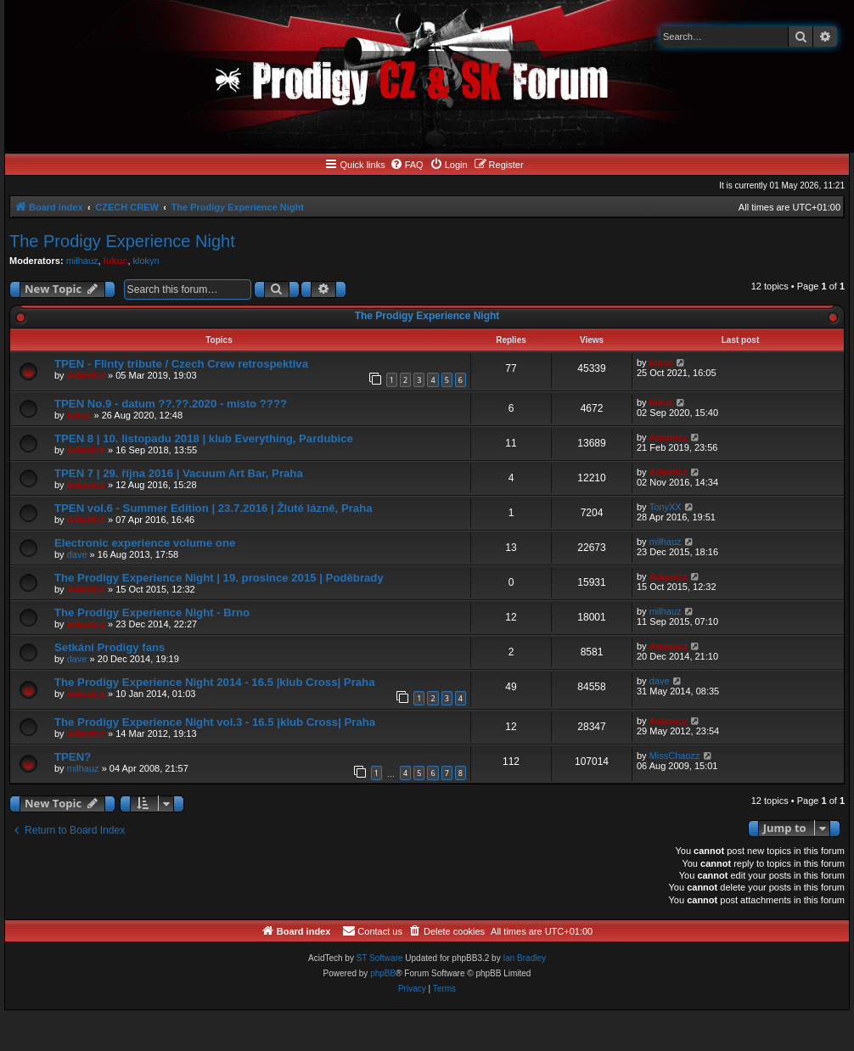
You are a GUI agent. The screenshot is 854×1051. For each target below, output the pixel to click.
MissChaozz (674, 755)
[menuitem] (407, 165)
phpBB (383, 973)
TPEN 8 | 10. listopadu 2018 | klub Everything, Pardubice (203, 438)
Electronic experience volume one (144, 543)
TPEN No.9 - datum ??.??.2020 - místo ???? (170, 403)
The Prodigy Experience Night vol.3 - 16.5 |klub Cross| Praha (214, 722)
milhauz (82, 261)
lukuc (116, 261)
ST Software (380, 958)
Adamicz (86, 375)
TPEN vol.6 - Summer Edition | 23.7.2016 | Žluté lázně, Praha (213, 508)
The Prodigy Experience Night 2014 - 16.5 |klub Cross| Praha (214, 682)
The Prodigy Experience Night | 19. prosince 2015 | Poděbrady (219, 577)
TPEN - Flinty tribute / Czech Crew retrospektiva (181, 363)
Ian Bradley (524, 958)
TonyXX (665, 507)
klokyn (146, 261)
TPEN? (72, 756)
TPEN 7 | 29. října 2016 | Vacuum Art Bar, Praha (178, 473)
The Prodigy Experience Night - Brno (152, 612)
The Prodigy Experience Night (122, 241)
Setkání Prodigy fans (109, 647)
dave (77, 554)
